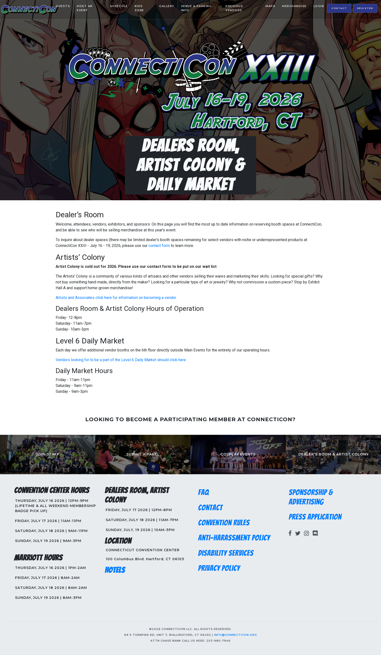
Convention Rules (224, 523)
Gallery (166, 6)
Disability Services (225, 553)
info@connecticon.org (235, 635)
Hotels (115, 570)
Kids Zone (139, 8)
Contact (339, 8)
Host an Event (85, 8)
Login (318, 6)
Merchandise (294, 6)
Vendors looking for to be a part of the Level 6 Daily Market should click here (121, 360)
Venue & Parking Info (196, 8)
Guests (63, 6)
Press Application (315, 517)
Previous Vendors (234, 8)
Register (365, 8)
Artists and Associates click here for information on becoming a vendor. (116, 297)
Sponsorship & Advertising (311, 497)
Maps (270, 6)
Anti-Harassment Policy (234, 538)
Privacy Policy (219, 568)
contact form (159, 245)
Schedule (119, 6)
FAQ (203, 492)
